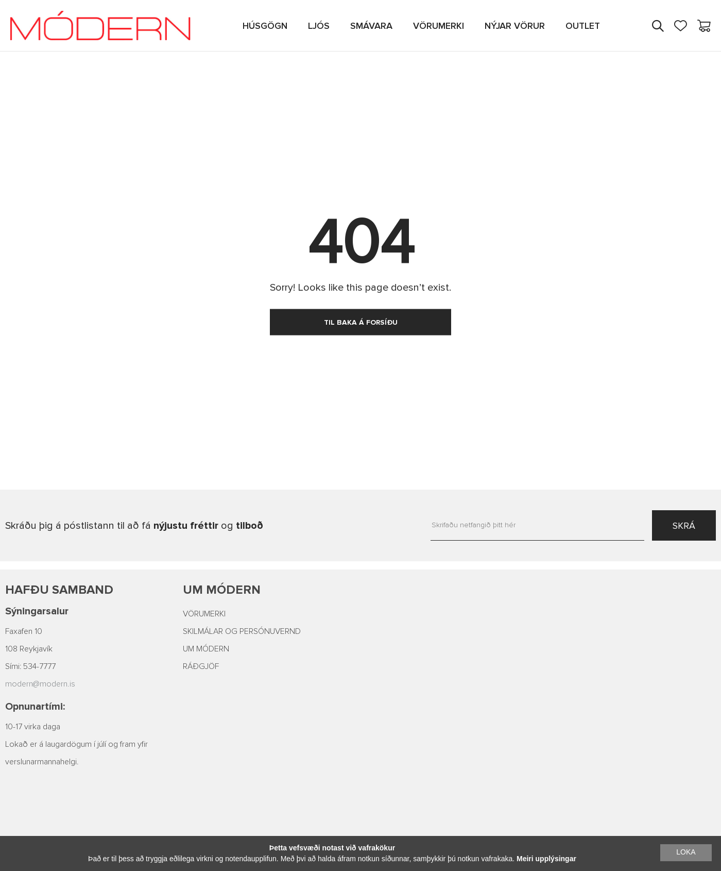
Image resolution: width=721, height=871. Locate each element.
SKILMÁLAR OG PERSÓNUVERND (242, 631)
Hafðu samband (59, 589)
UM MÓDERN (206, 649)
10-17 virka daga (32, 727)
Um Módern (222, 589)
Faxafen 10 (23, 631)
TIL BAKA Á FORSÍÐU (361, 322)
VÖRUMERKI (204, 614)
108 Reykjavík (29, 649)
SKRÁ (684, 525)
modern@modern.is (40, 684)
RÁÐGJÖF (201, 666)
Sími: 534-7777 (30, 666)
